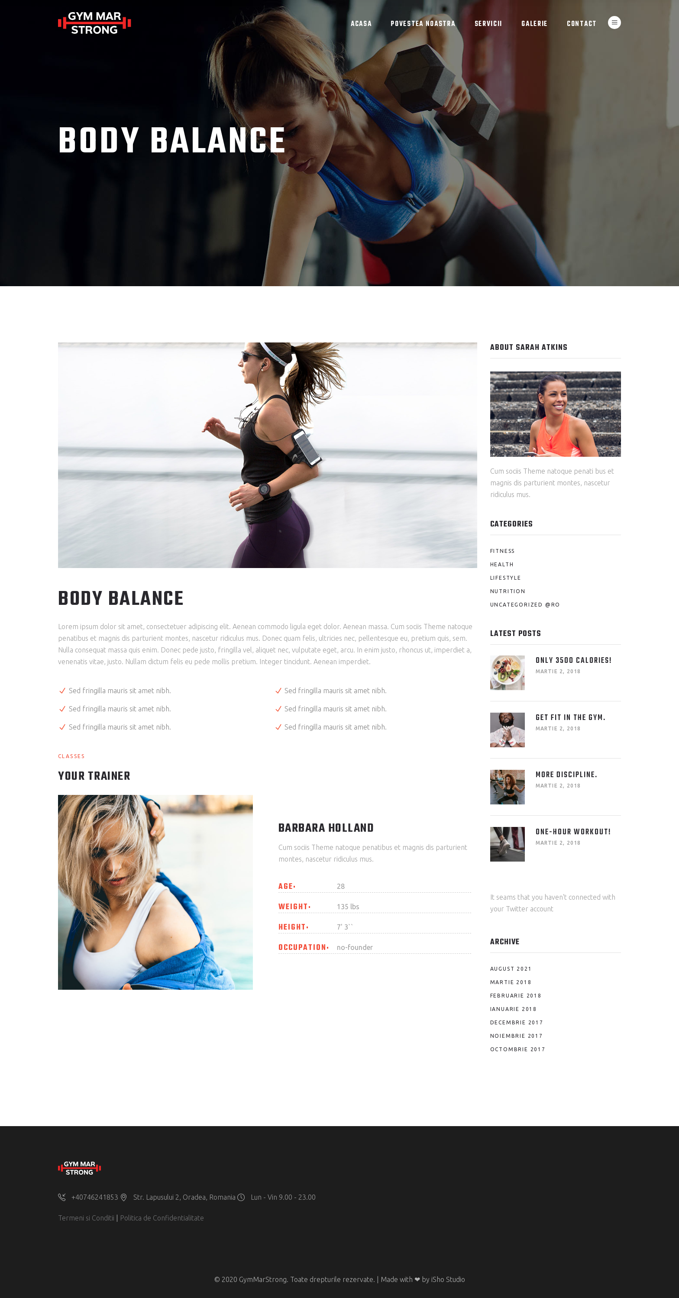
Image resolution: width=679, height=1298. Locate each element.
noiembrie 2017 (516, 1036)
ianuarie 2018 (513, 1009)
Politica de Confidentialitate (162, 1218)
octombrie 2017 (518, 1049)
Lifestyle (505, 578)
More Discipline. (567, 775)
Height (292, 928)
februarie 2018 (516, 995)
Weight (293, 907)
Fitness (502, 551)
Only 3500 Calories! (574, 661)
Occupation (302, 948)
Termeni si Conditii (86, 1218)
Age (285, 887)
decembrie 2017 (516, 1022)
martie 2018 (511, 982)
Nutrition (508, 591)
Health (502, 564)
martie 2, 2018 (558, 671)
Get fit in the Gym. (571, 718)
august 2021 (511, 969)
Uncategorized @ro (525, 604)
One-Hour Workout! (573, 832)
